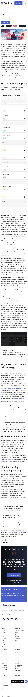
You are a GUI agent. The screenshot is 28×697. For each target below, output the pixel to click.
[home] (7, 3)
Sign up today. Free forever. (9, 614)
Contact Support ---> (8, 600)
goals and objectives (10, 459)
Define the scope (18, 532)
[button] (25, 3)
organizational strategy (18, 398)
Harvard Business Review (13, 388)
